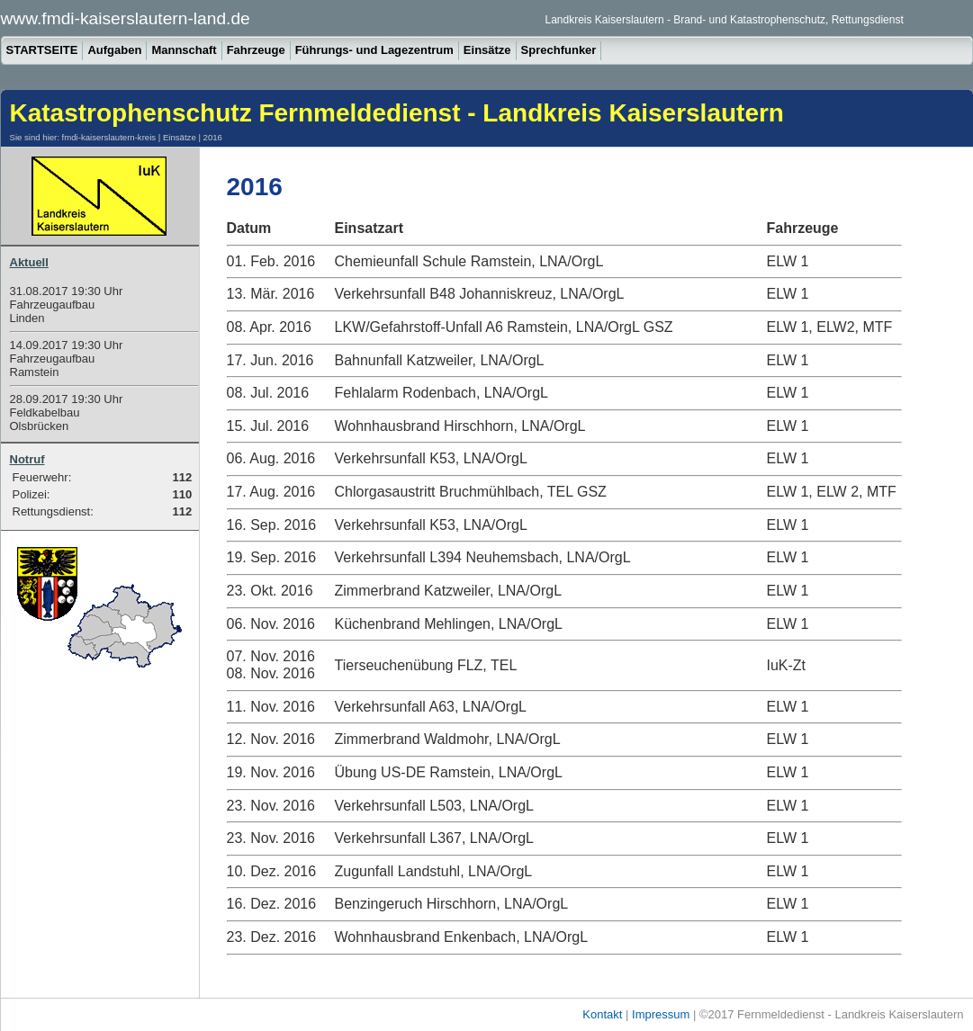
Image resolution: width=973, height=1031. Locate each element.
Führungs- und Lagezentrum (374, 50)
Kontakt (602, 1014)
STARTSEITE (42, 50)
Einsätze (487, 50)
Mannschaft (183, 50)
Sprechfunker (559, 50)
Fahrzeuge (256, 50)
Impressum (660, 1014)
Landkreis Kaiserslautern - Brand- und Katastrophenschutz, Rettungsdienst (724, 19)
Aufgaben (114, 50)
